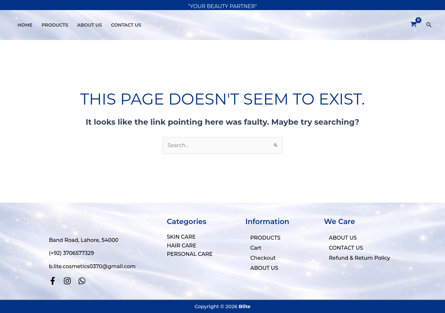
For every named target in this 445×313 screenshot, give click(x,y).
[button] (429, 25)
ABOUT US (89, 25)
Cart (255, 248)
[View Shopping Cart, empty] (414, 25)
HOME (25, 25)
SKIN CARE (181, 237)
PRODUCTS (55, 25)
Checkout (263, 258)
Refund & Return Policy (359, 258)
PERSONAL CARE (190, 254)
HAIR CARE (181, 246)
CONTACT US (126, 25)
